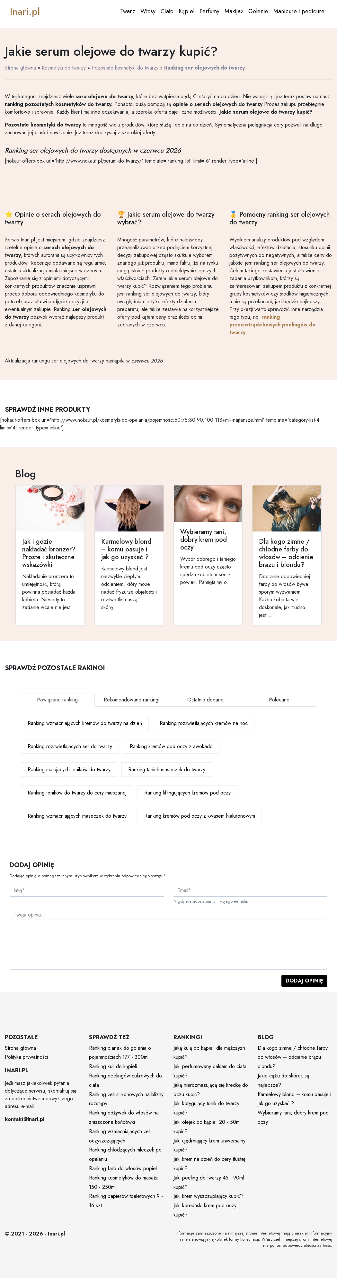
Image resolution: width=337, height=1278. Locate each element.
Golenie (258, 11)
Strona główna (20, 67)
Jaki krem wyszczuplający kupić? (208, 1196)
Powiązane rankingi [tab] (58, 699)
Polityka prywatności (26, 1057)
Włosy (147, 11)
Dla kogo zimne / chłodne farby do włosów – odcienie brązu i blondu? (293, 1057)
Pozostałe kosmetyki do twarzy (125, 67)
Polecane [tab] (279, 699)
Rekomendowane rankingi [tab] (131, 699)
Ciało (167, 11)
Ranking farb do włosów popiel (123, 1168)
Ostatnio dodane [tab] (205, 699)
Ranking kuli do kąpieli (113, 1066)
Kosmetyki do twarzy (64, 67)
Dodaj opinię (304, 980)
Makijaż (234, 11)
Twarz (127, 11)
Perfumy (209, 11)
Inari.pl (25, 11)
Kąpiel (186, 11)
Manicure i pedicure (298, 11)
